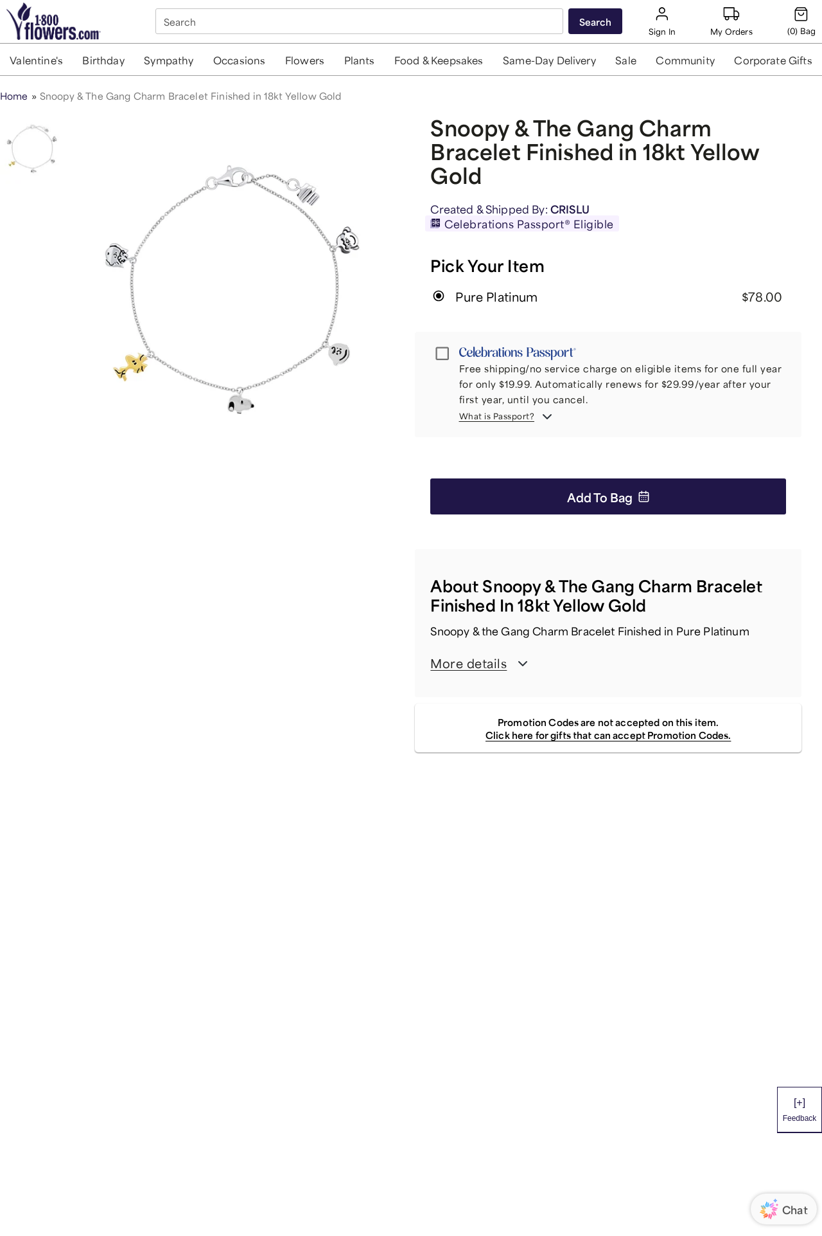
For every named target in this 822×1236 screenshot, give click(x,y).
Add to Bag (608, 496)
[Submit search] (595, 21)
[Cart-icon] (801, 21)
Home (14, 95)
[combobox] (360, 21)
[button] (36, 59)
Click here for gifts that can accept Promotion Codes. (608, 734)
